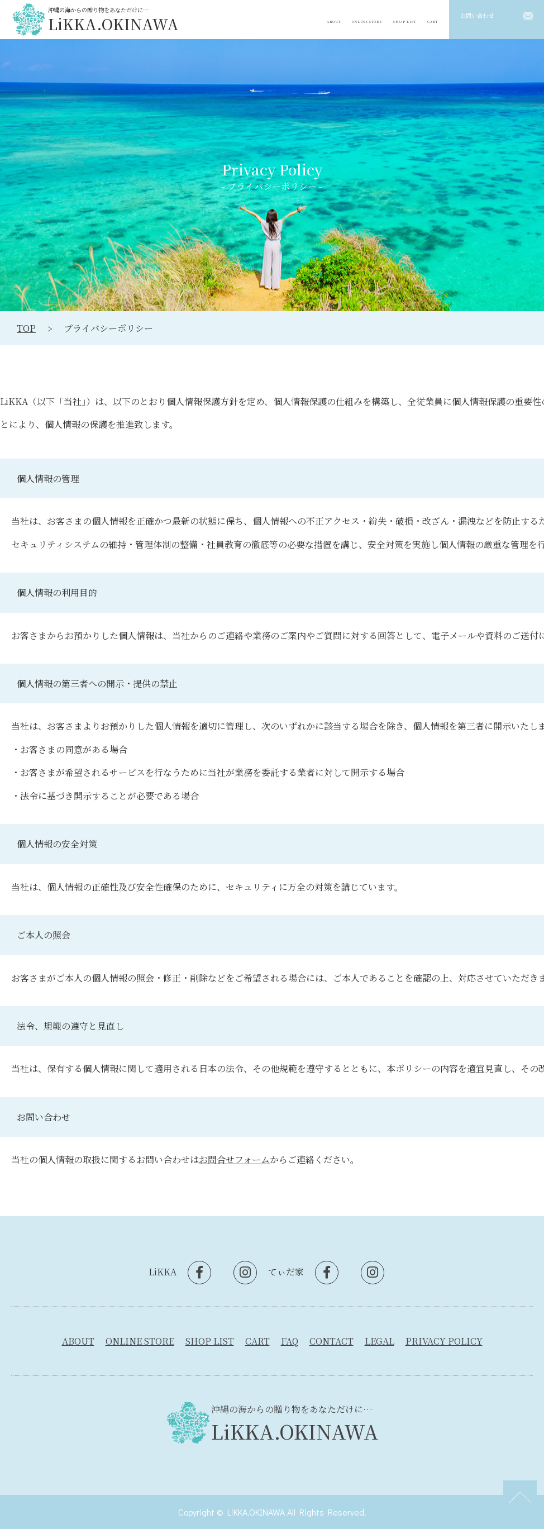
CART (429, 19)
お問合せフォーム (234, 1159)
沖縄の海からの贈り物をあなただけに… (113, 19)
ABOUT (297, 19)
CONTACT (331, 1341)
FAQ (289, 1341)
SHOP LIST (393, 19)
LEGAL (379, 1341)
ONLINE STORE (342, 19)
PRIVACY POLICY (444, 1341)
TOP (26, 328)
